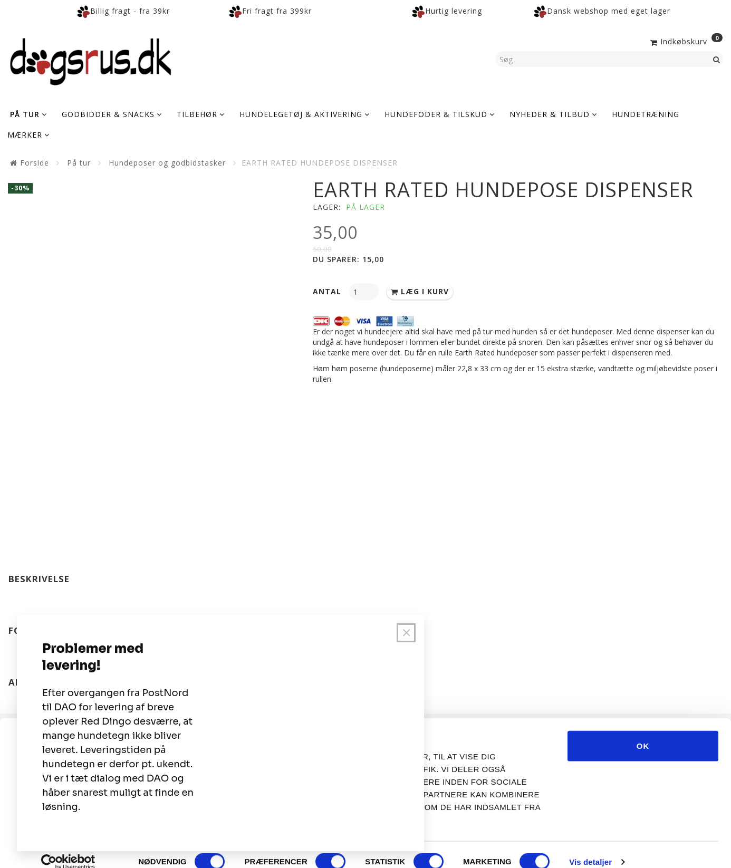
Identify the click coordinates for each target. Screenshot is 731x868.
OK (643, 730)
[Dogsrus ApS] (91, 60)
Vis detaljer (590, 847)
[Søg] (716, 59)
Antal (328, 291)
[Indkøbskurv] (685, 41)
